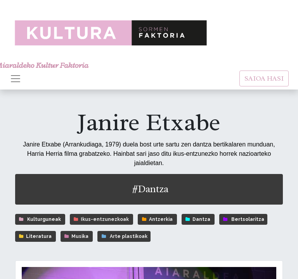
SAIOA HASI (264, 78)
